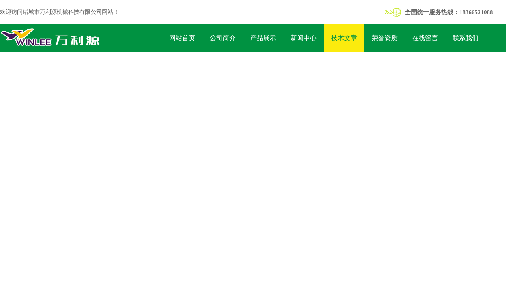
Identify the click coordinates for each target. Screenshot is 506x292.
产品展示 (263, 37)
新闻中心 (304, 37)
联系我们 (465, 37)
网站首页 (182, 37)
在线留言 (425, 37)
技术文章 (344, 37)
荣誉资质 (385, 37)
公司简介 (223, 37)
